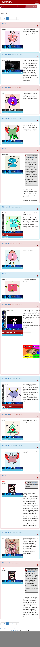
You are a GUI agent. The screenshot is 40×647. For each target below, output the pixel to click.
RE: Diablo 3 (6, 24)
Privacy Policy (3, 628)
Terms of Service (12, 628)
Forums (7, 6)
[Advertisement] (13, 10)
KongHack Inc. (15, 630)
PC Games (21, 6)
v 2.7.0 (23, 630)
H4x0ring (14, 6)
